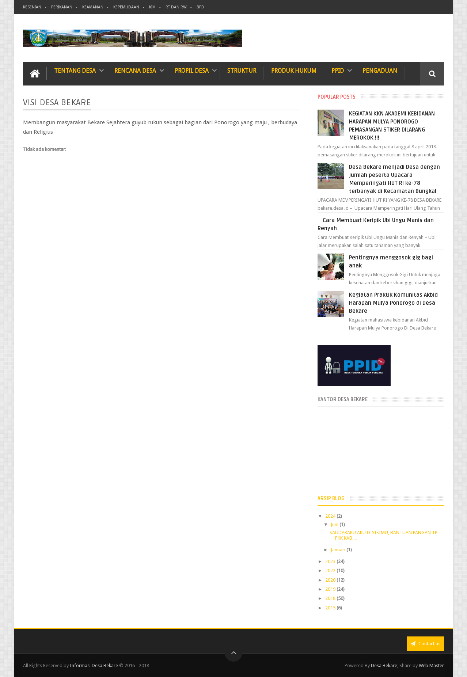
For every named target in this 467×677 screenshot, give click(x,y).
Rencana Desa (135, 70)
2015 (331, 608)
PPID (337, 70)
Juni (335, 524)
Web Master (431, 665)
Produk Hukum (293, 70)
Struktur (241, 70)
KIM (152, 7)
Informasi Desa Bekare (94, 665)
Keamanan (92, 7)
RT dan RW (176, 7)
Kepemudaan (126, 7)
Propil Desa (192, 70)
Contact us (425, 643)
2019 (331, 589)
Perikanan (61, 7)
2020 (331, 580)
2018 (331, 598)
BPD (200, 7)
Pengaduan (379, 70)
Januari (338, 549)
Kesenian (32, 7)
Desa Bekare (384, 665)
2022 (331, 570)
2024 (331, 516)
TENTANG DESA (75, 70)
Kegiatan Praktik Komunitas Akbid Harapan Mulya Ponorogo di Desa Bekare (393, 303)
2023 (331, 561)
